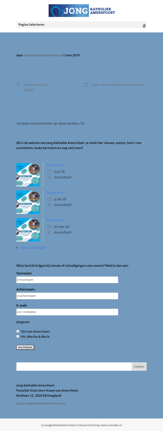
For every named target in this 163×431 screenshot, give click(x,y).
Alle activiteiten (33, 248)
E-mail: (67, 309)
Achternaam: (67, 293)
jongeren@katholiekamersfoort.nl (41, 403)
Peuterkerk (54, 165)
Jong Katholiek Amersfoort (43, 55)
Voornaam (67, 277)
